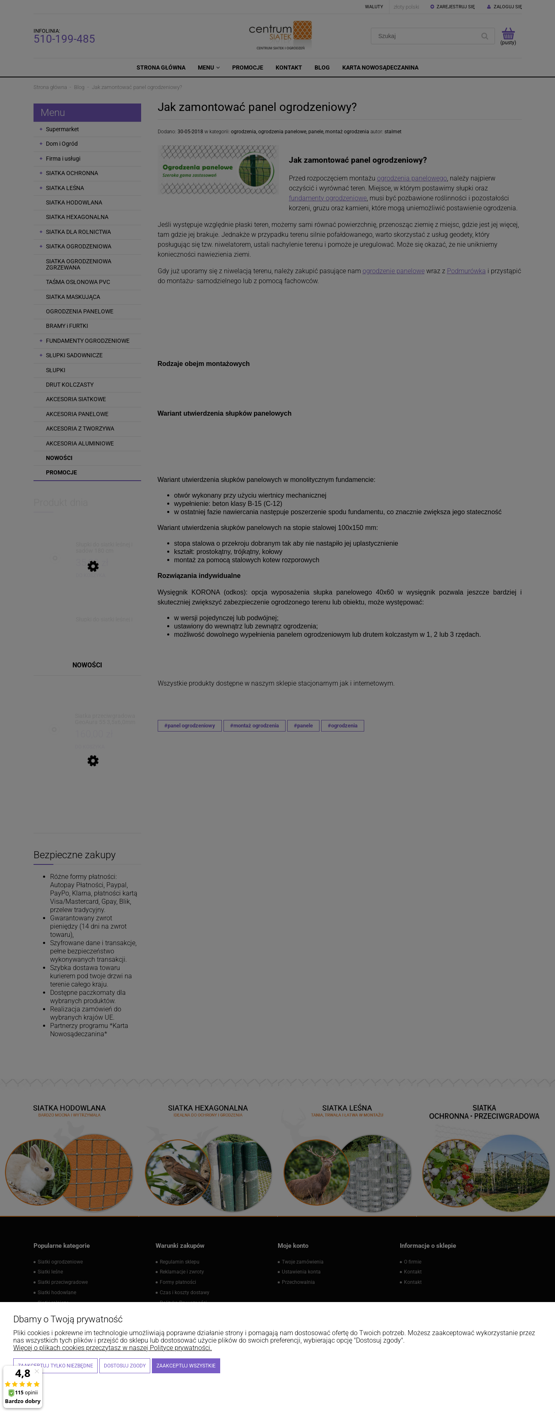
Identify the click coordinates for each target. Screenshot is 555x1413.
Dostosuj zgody (125, 1366)
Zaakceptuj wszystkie (186, 1366)
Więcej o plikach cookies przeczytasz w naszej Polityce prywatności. (112, 1348)
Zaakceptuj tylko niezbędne (55, 1366)
